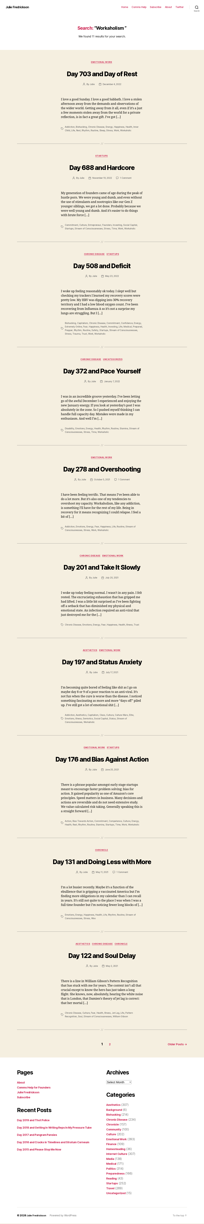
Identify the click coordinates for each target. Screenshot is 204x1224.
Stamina (125, 429)
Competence (117, 822)
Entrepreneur (95, 225)
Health (131, 127)
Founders (108, 225)
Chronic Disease (97, 127)
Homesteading (116, 1149)
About (168, 7)
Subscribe (155, 7)
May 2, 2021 (112, 967)
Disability (69, 429)
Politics (111, 1169)
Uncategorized (114, 360)
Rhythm (86, 130)
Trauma (96, 334)
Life (73, 130)
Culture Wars (123, 716)
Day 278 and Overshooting (102, 469)
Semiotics (88, 719)
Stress (111, 130)
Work (118, 130)
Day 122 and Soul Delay (102, 956)
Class (104, 716)
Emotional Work (102, 62)
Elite (133, 716)
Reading (112, 1179)
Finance (111, 1145)
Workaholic (128, 130)
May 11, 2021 (102, 873)
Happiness (120, 127)
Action (68, 822)
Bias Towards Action (83, 822)
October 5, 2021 (101, 480)
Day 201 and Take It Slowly (102, 567)
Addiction (70, 127)
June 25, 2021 (112, 771)
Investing (119, 225)
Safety (107, 330)
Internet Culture (117, 1154)
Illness (131, 625)
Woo (94, 919)
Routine (95, 130)
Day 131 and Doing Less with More (102, 862)
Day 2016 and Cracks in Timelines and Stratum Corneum (57, 1147)
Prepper (80, 330)
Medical (138, 327)
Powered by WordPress (64, 1215)
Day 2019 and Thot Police (35, 1121)
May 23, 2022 (112, 277)
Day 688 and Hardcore (102, 167)
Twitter (179, 7)
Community (114, 1130)
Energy (110, 127)
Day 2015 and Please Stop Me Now (41, 1154)
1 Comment (127, 178)
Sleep (104, 130)
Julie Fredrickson (19, 7)
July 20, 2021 (112, 578)
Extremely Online (82, 327)
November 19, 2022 (101, 178)
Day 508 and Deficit (102, 265)
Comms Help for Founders (35, 1088)
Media (110, 1159)
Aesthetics (89, 651)
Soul (81, 1018)
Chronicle (102, 851)
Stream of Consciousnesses (89, 229)
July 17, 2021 (112, 673)
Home (124, 7)
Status (113, 719)
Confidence (129, 323)
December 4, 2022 (112, 84)
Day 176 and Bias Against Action (102, 759)
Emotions (80, 429)
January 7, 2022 (112, 382)
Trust (103, 334)
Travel (110, 1189)
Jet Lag (117, 1014)
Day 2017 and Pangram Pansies (39, 1140)
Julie (91, 84)
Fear (95, 327)
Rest (79, 130)
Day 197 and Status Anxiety (102, 662)
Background (114, 1110)
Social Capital (132, 225)
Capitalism (83, 323)
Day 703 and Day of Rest (102, 73)
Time (115, 229)
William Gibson (122, 1018)
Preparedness (116, 1174)
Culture (83, 225)
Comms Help (139, 7)
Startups (102, 156)
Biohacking (82, 127)
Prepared (70, 330)
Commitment (71, 225)
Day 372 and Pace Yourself (102, 370)
